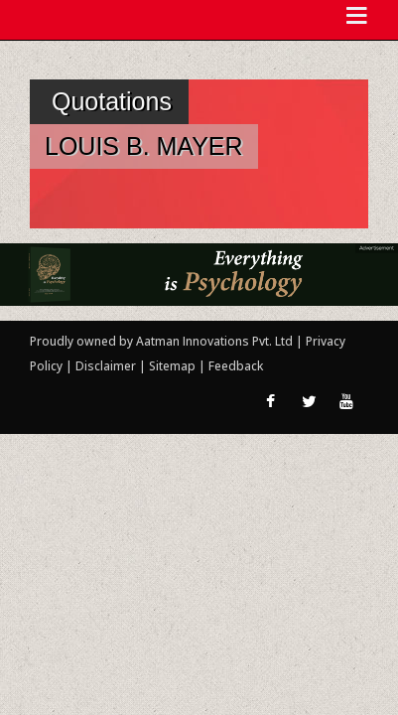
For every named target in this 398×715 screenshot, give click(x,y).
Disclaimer (105, 366)
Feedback (235, 366)
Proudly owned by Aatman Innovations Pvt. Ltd (161, 341)
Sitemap (174, 366)
